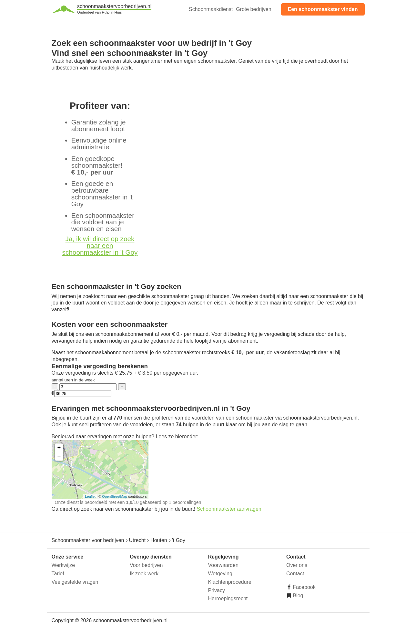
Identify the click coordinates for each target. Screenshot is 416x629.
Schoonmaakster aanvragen (229, 509)
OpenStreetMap (114, 496)
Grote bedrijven (253, 9)
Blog (297, 595)
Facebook (303, 587)
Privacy (216, 590)
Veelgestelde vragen (75, 582)
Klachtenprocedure (229, 582)
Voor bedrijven (146, 565)
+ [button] (59, 448)
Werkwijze (63, 565)
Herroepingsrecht (228, 598)
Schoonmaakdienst (211, 9)
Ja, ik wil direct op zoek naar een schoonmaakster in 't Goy (100, 245)
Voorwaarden (223, 565)
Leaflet (90, 496)
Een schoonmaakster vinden (323, 9)
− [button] (59, 456)
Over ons (296, 565)
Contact (295, 573)
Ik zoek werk (144, 573)
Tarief (58, 573)
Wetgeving (220, 573)
